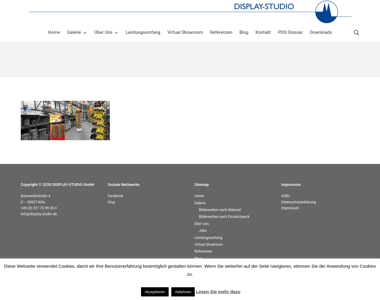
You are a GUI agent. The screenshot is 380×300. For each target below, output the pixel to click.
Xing (111, 202)
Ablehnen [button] (183, 292)
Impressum (290, 208)
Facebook (115, 196)
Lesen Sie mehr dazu (218, 291)
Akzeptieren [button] (155, 292)
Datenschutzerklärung (298, 202)
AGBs (285, 196)
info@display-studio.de (39, 214)
